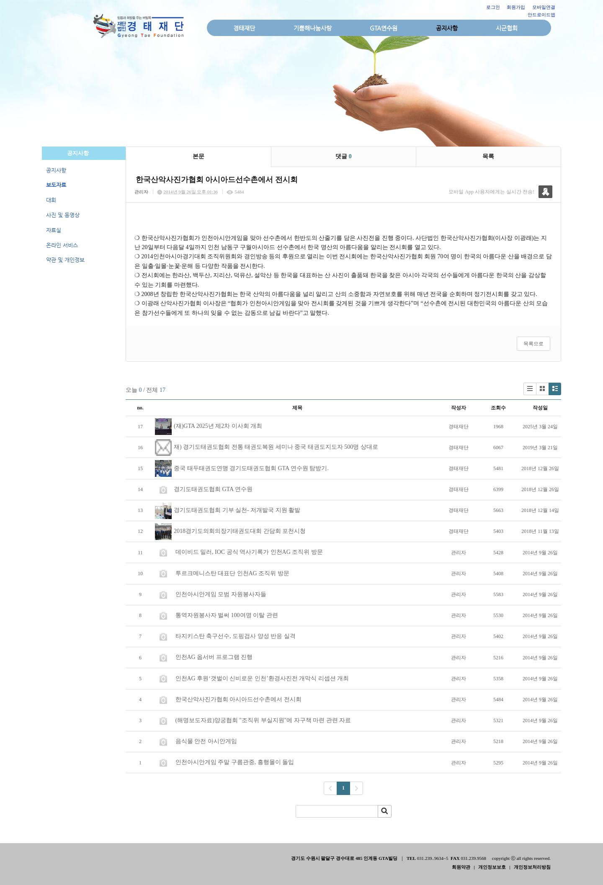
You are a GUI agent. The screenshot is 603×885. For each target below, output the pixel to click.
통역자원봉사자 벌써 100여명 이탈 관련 (226, 615)
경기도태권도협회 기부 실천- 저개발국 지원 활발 (237, 510)
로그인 (493, 7)
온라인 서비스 (62, 245)
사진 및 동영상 (63, 215)
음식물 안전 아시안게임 (206, 741)
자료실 (53, 230)
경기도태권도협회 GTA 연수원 (213, 489)
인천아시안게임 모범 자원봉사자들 (221, 594)
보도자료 (56, 185)
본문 (198, 156)
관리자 (141, 191)
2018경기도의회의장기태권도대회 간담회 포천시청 (240, 531)
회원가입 (516, 7)
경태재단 (244, 28)
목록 (488, 156)
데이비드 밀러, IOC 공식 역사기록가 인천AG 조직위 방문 (249, 552)
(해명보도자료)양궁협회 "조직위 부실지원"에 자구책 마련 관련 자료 (263, 720)
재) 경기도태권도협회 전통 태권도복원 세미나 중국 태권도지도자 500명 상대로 (276, 447)
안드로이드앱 (541, 14)
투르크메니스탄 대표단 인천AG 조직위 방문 (232, 573)
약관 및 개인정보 (65, 260)
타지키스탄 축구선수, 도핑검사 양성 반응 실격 (235, 636)
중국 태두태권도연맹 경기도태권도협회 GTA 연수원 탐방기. (251, 468)
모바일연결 (543, 7)
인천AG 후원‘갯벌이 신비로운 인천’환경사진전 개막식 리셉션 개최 (262, 678)
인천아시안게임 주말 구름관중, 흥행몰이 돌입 (235, 762)
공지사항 (447, 28)
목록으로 (533, 344)
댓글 (343, 156)
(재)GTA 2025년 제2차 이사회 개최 (218, 426)
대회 (51, 200)
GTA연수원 (383, 28)
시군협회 (507, 28)
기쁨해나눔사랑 (313, 28)
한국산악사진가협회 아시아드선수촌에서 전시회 (238, 699)
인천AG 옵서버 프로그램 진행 (214, 657)
